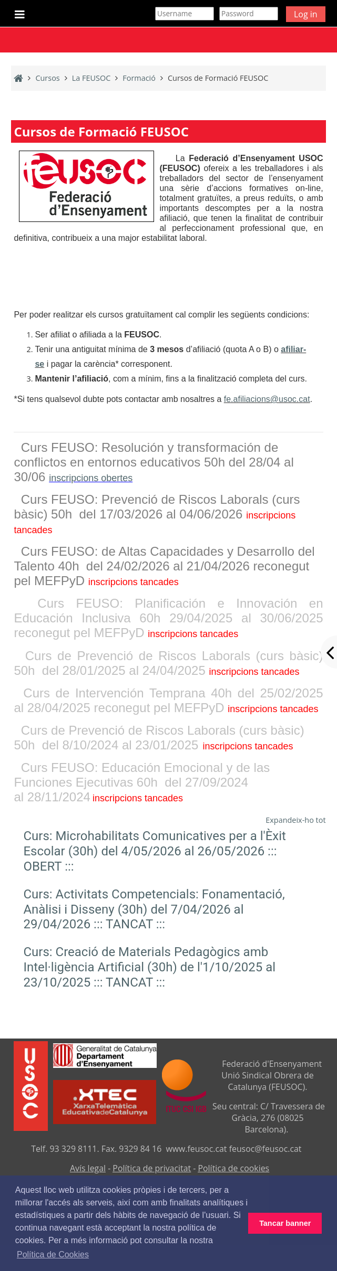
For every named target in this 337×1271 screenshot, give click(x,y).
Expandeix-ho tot (295, 820)
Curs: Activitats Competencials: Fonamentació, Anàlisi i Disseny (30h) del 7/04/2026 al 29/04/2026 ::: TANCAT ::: (153, 909)
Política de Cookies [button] (53, 1254)
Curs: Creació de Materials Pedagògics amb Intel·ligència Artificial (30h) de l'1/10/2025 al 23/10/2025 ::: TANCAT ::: (149, 967)
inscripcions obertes (90, 478)
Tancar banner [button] (285, 1223)
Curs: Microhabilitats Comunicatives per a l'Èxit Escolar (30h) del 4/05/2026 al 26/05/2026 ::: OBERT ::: (154, 851)
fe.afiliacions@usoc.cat (267, 399)
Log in (306, 14)
